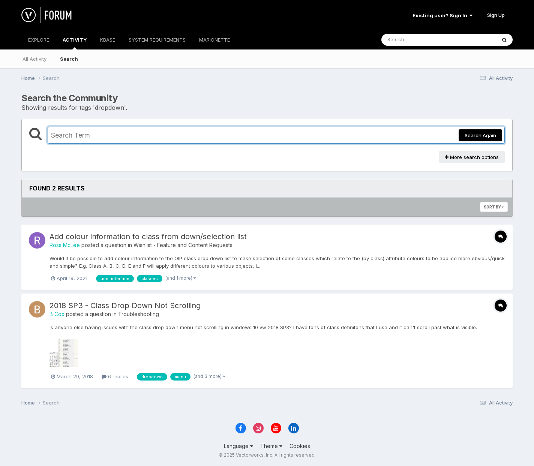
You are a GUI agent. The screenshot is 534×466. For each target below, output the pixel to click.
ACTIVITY (75, 43)
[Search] (418, 40)
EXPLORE (38, 40)
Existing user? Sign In (442, 15)
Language (238, 446)
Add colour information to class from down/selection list (148, 236)
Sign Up (496, 15)
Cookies (300, 446)
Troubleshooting (138, 314)
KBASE (107, 40)
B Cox (57, 314)
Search (69, 59)
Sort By (494, 207)
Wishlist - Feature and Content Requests (183, 245)
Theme (271, 446)
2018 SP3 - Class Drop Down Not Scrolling (125, 305)
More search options (472, 157)
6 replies (115, 376)
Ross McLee (65, 245)
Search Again (480, 135)
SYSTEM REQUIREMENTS (157, 40)
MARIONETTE (214, 40)
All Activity (34, 59)
